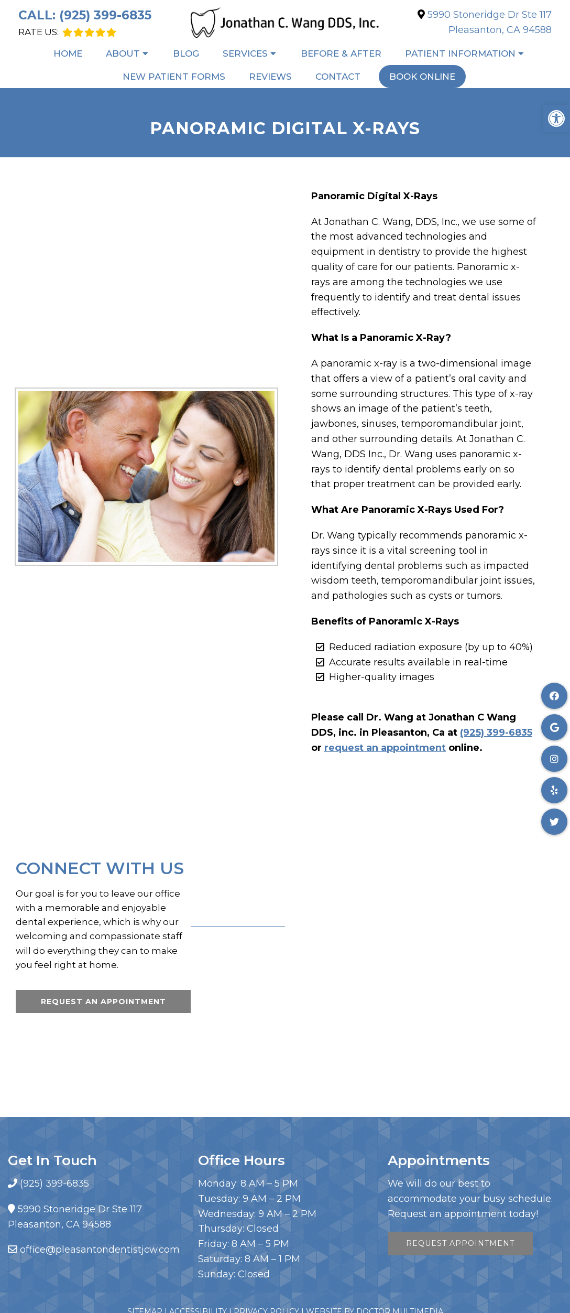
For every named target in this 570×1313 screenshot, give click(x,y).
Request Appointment (460, 1243)
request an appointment (385, 748)
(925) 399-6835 (105, 15)
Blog (186, 53)
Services (245, 53)
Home (67, 53)
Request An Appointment (103, 1001)
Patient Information (460, 53)
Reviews (270, 76)
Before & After (341, 53)
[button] (556, 118)
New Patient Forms (174, 76)
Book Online (422, 76)
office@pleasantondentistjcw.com (100, 1249)
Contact (337, 76)
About (123, 53)
